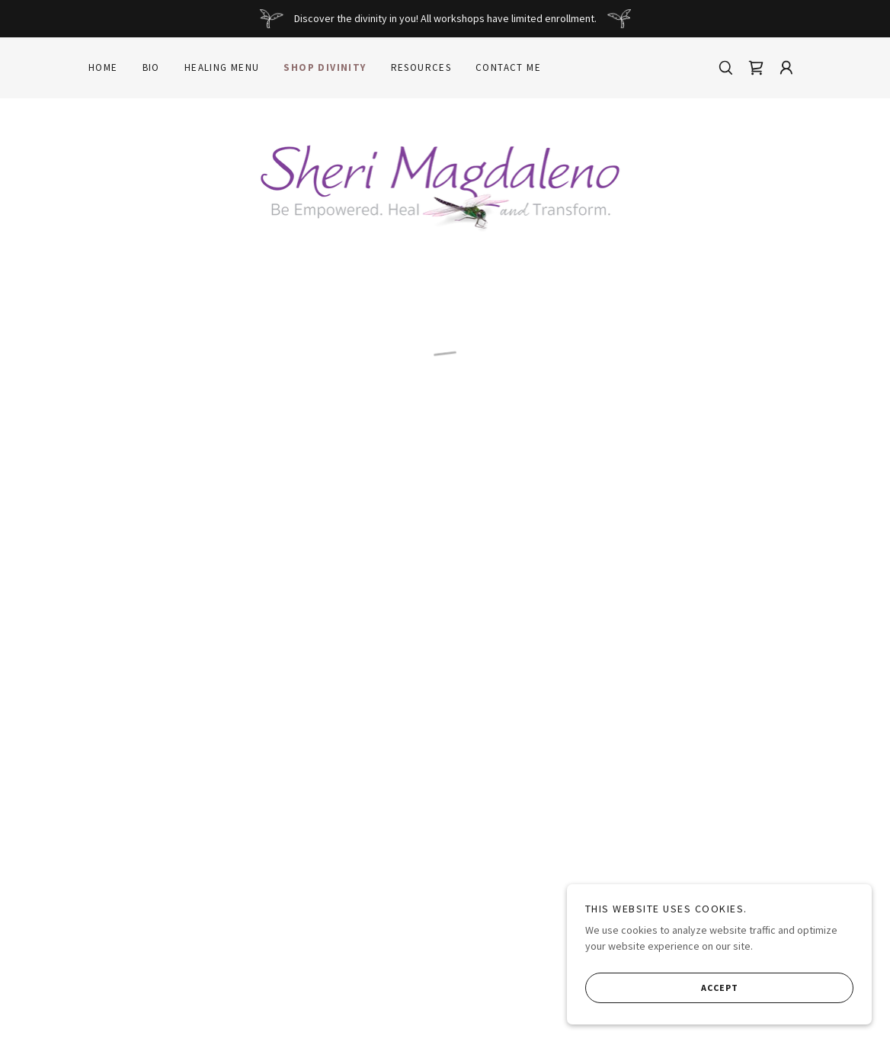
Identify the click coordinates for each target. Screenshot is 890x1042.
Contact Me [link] (508, 67)
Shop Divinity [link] (324, 67)
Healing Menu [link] (222, 67)
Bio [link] (151, 67)
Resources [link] (421, 67)
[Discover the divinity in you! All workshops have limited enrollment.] (445, 18)
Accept (661, 987)
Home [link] (103, 67)
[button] (756, 68)
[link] (445, 184)
